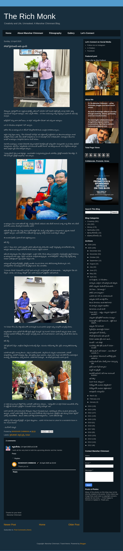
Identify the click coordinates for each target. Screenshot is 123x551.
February (93, 399)
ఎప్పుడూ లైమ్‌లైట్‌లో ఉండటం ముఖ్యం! (102, 318)
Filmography (55, 33)
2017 (90, 429)
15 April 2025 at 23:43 (48, 463)
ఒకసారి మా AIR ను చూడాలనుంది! (100, 296)
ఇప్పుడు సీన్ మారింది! (96, 326)
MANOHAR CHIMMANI (27, 463)
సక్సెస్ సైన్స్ (21, 435)
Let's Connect (87, 33)
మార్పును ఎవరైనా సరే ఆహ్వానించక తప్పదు (103, 283)
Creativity (90, 221)
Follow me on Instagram (96, 45)
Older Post (73, 524)
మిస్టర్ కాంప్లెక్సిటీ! (94, 370)
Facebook (91, 51)
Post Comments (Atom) (22, 530)
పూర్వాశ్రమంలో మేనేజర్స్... (98, 333)
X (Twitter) (91, 48)
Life (88, 224)
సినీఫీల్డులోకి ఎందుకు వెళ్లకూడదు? (100, 388)
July (91, 267)
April (92, 277)
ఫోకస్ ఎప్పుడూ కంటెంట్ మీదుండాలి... (101, 286)
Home (8, 33)
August (92, 264)
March (92, 396)
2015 (90, 436)
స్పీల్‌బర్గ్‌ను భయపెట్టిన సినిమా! (99, 329)
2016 (90, 432)
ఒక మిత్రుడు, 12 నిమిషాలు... (99, 280)
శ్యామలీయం (16, 447)
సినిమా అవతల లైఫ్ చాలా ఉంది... (100, 339)
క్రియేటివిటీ (13, 435)
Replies (17, 458)
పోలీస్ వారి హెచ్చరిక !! (96, 293)
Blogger (83, 544)
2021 (90, 416)
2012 (90, 445)
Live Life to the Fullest (95, 60)
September (94, 261)
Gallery (71, 33)
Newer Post (10, 524)
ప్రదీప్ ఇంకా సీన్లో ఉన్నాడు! (97, 367)
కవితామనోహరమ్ (93, 236)
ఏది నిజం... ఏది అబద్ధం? (97, 289)
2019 (90, 423)
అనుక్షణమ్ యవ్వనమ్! (96, 392)
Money (89, 227)
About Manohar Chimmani (30, 33)
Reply (14, 454)
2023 (90, 410)
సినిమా (27, 435)
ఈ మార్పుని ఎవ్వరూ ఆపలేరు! (99, 306)
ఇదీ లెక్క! (92, 379)
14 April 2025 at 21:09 (29, 447)
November (94, 254)
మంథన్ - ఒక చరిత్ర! (95, 342)
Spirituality (91, 230)
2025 (90, 248)
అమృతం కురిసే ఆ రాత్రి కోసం (98, 299)
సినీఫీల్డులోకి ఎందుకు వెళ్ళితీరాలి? (100, 385)
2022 (90, 413)
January (93, 402)
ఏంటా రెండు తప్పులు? (96, 382)
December (94, 251)
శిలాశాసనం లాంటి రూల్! (97, 309)
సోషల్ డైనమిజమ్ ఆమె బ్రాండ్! (99, 336)
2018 (90, 426)
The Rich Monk (29, 16)
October (93, 257)
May (91, 274)
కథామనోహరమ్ (92, 233)
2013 (90, 442)
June (92, 270)
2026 (90, 245)
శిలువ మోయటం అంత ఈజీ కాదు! (100, 302)
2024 (90, 406)
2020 (90, 419)
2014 (90, 439)
